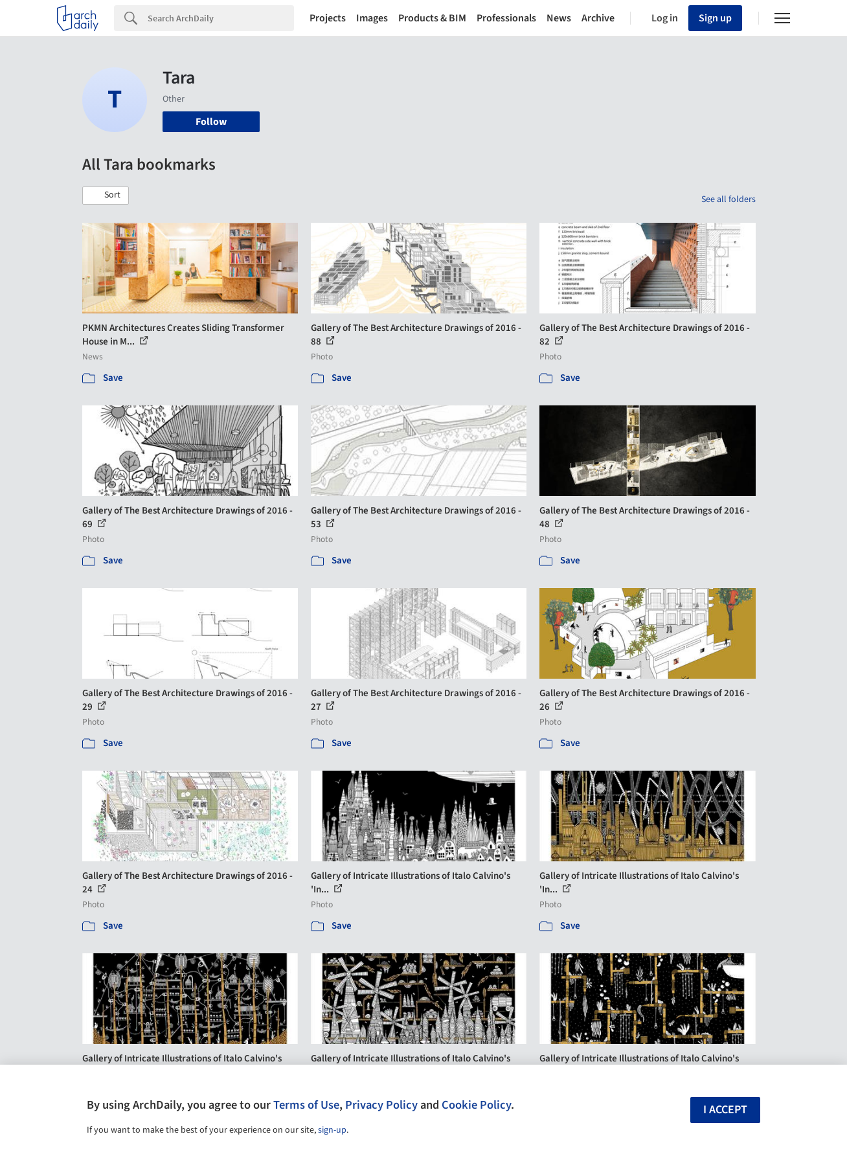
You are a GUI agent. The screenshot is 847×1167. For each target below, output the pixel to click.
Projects (328, 18)
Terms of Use (306, 1104)
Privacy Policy (381, 1104)
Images (372, 18)
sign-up (332, 1130)
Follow (211, 122)
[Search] (221, 18)
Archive (598, 18)
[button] (105, 196)
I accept (725, 1110)
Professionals (506, 18)
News (559, 18)
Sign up (715, 18)
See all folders (728, 199)
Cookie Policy (476, 1104)
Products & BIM (432, 18)
